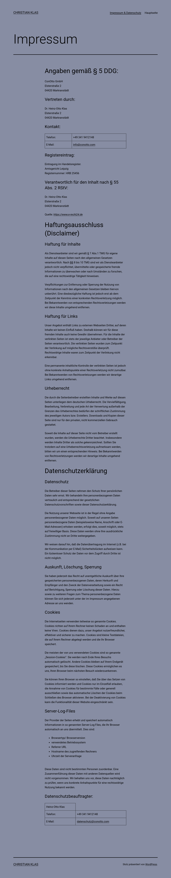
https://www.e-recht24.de (68, 214)
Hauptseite (151, 12)
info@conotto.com (84, 144)
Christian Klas (25, 12)
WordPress (151, 864)
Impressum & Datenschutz (125, 12)
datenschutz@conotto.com (93, 821)
